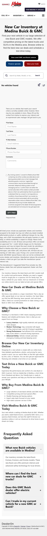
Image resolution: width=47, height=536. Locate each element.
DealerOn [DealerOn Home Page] (17, 526)
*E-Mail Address (11, 140)
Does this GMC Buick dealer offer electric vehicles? (18, 490)
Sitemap (23, 526)
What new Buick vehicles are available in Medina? (21, 449)
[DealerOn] (8, 523)
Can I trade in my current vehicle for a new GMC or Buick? (21, 503)
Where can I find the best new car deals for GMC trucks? (21, 476)
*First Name (9, 123)
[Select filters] (38, 85)
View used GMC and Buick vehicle (23, 57)
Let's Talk (11, 213)
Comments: (9, 157)
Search (37, 75)
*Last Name (9, 131)
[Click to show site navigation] (43, 16)
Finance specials (14, 64)
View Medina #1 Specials (35, 10)
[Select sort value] (43, 85)
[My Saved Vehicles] (41, 4)
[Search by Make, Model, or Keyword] (21, 75)
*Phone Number (11, 148)
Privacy (28, 526)
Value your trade (33, 64)
